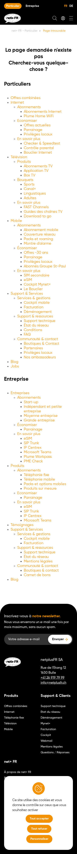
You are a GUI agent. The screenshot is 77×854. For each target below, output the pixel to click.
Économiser (27, 248)
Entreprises (20, 393)
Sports (29, 184)
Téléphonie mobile (39, 479)
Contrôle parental (39, 148)
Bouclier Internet (38, 152)
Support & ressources (35, 316)
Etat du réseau (50, 711)
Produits (24, 162)
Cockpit (46, 735)
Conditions (33, 330)
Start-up (31, 402)
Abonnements (29, 107)
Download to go (37, 216)
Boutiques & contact (41, 570)
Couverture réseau (39, 234)
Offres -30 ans (36, 253)
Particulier (13, 6)
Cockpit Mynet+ (37, 284)
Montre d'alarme (37, 243)
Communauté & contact (37, 339)
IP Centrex (32, 448)
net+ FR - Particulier (24, 30)
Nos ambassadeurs (40, 357)
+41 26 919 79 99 (52, 677)
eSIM (28, 280)
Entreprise (32, 6)
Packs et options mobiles (45, 484)
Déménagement (38, 312)
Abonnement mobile (41, 230)
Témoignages (22, 525)
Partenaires (33, 348)
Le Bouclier (33, 289)
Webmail (46, 740)
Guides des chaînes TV (43, 212)
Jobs (15, 366)
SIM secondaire (36, 275)
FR (65, 6)
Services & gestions (33, 298)
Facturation (33, 307)
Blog (14, 362)
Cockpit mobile (37, 303)
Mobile (16, 221)
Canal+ (30, 189)
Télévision (19, 157)
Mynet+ (45, 723)
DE (71, 6)
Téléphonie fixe (36, 475)
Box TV (29, 175)
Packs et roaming (38, 239)
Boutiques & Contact (41, 344)
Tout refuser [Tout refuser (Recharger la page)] (39, 828)
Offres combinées (25, 98)
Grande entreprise (39, 420)
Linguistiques (35, 193)
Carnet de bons (37, 575)
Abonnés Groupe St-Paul (45, 266)
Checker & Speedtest (42, 143)
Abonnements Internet (43, 112)
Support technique (39, 321)
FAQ (27, 334)
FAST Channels (36, 207)
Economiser (27, 121)
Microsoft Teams (37, 452)
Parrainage (33, 130)
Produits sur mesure (40, 488)
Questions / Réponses (55, 752)
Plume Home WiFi (39, 116)
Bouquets (25, 180)
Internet (17, 102)
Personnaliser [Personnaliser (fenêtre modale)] (39, 838)
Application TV (36, 171)
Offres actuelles (37, 125)
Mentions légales (38, 561)
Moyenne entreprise (41, 416)
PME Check (33, 461)
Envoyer (58, 639)
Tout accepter (39, 818)
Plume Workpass (38, 457)
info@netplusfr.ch (53, 682)
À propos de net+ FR (17, 772)
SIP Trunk (31, 443)
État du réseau (36, 325)
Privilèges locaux (38, 134)
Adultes (30, 198)
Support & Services (27, 293)
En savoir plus (28, 139)
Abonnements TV (38, 166)
